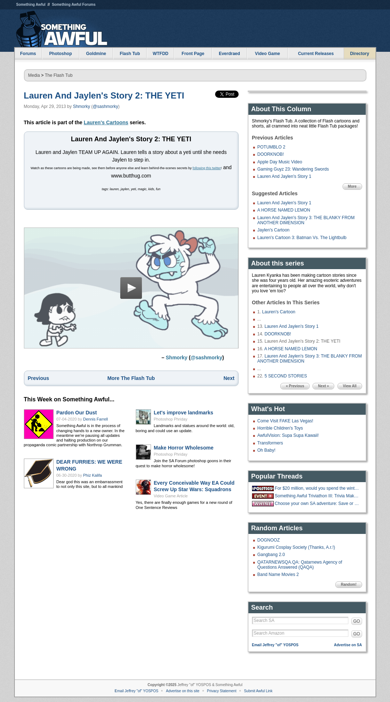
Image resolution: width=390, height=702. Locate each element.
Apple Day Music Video (279, 161)
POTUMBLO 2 (271, 147)
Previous (38, 380)
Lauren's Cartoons (106, 122)
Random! (348, 584)
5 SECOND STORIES (286, 376)
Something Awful (31, 5)
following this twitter (207, 168)
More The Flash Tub (131, 380)
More (352, 186)
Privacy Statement (221, 691)
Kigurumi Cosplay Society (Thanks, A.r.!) (296, 547)
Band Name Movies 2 (278, 574)
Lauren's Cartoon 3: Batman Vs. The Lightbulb (302, 237)
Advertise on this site (182, 691)
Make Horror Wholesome (184, 450)
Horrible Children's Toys (280, 428)
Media (34, 75)
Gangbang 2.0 (271, 554)
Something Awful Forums (74, 5)
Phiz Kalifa (92, 477)
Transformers (270, 443)
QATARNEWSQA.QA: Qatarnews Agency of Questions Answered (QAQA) (299, 565)
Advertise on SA (348, 645)
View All (350, 386)
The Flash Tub (59, 75)
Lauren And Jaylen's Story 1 (284, 176)
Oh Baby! (266, 450)
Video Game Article (171, 498)
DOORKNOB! (270, 154)
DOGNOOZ (268, 540)
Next (228, 380)
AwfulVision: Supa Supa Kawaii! (288, 435)
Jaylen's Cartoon (273, 230)
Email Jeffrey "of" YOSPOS (275, 645)
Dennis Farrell (95, 421)
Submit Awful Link (258, 691)
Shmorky (81, 106)
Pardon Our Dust (76, 415)
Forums (28, 53)
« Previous (295, 386)
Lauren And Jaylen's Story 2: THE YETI (104, 95)
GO (356, 621)
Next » (323, 386)
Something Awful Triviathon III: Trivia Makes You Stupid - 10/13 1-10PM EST (317, 495)
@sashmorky (105, 106)
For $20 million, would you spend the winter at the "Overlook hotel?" (317, 488)
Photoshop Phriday (171, 421)
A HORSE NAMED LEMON (283, 210)
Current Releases (316, 53)
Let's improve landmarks (183, 415)
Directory (359, 53)
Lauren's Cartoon (278, 311)
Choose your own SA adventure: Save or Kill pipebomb (317, 503)
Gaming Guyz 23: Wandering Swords (293, 169)
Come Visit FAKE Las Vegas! (285, 420)
